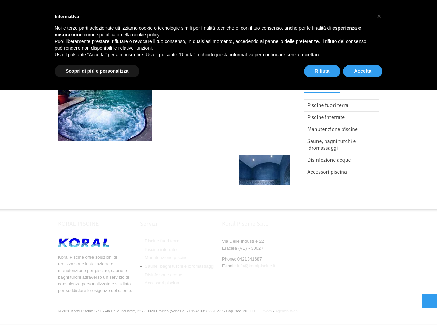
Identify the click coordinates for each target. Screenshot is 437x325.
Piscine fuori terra (327, 105)
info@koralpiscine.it (256, 265)
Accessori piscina (327, 171)
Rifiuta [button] (322, 71)
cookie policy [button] (145, 35)
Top (429, 301)
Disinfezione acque (329, 160)
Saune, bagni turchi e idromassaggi (331, 144)
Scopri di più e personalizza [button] (97, 71)
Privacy (266, 311)
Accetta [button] (362, 71)
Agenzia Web (286, 311)
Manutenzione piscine (332, 129)
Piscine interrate (326, 117)
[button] (378, 16)
